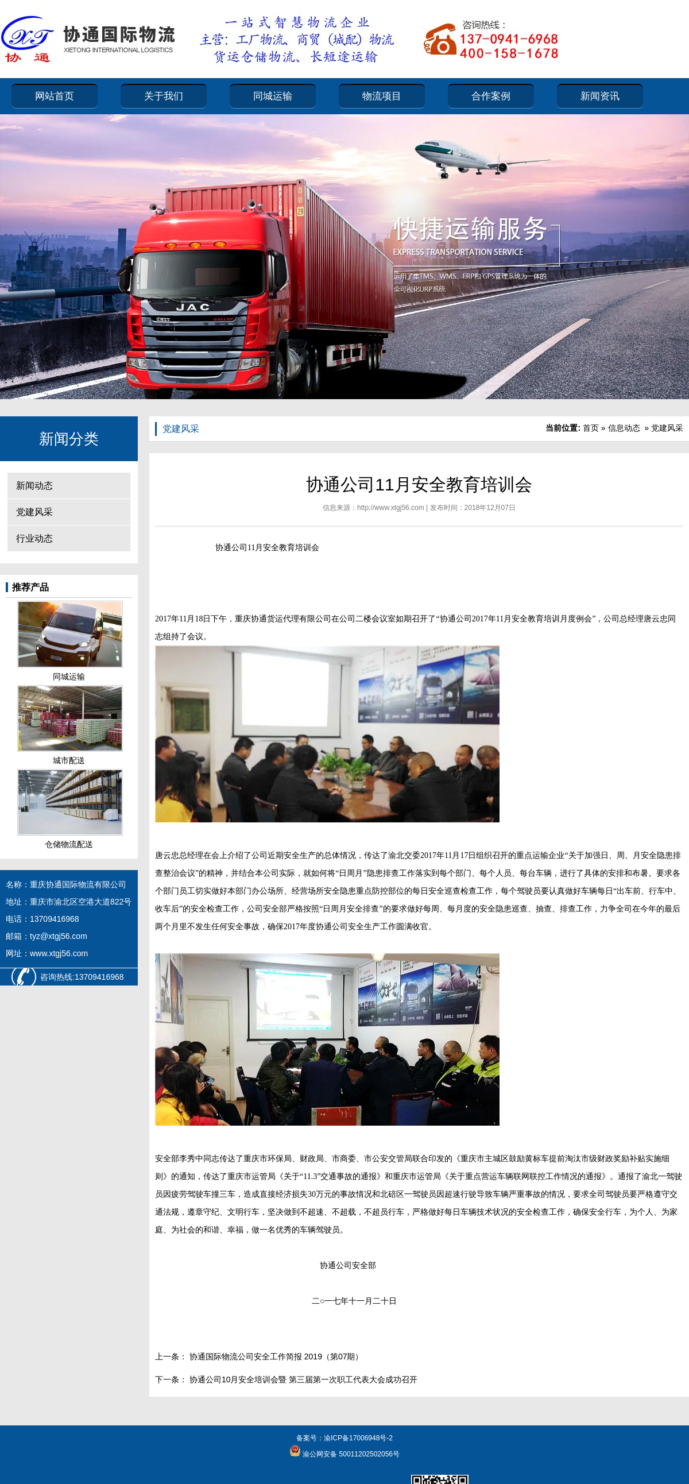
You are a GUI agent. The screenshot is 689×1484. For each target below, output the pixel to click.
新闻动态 (34, 485)
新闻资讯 (600, 96)
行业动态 (34, 538)
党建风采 (34, 512)
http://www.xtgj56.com (390, 508)
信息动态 (624, 427)
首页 (591, 427)
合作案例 (490, 96)
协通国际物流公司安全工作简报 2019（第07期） (275, 1356)
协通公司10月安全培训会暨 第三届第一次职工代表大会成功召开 (302, 1379)
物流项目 (381, 96)
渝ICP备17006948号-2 (358, 1438)
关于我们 (163, 96)
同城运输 (272, 96)
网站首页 (54, 96)
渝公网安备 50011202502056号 (350, 1454)
